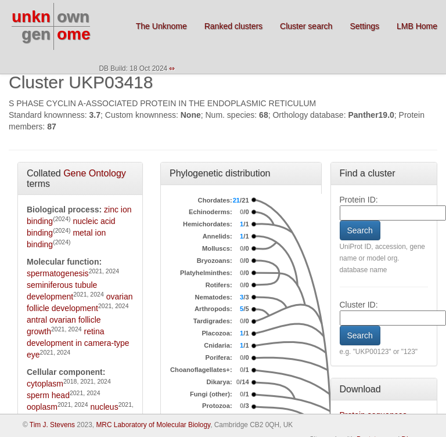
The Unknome (161, 26)
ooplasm (42, 406)
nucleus (104, 406)
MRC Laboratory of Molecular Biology (153, 425)
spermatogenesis (58, 273)
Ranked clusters (233, 26)
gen (36, 34)
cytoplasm (45, 383)
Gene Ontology (94, 173)
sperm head (48, 395)
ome (74, 34)
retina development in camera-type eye (78, 343)
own (73, 17)
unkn (31, 17)
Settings (364, 26)
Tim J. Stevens (52, 425)
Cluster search (306, 26)
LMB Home (417, 26)
